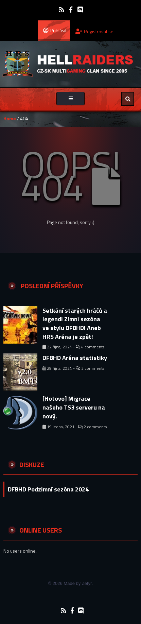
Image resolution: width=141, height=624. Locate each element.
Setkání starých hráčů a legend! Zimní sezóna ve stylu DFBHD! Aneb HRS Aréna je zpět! (74, 323)
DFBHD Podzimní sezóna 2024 (48, 489)
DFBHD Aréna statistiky (74, 357)
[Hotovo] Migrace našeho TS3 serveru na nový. (73, 407)
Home (9, 118)
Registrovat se (94, 31)
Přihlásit (55, 30)
